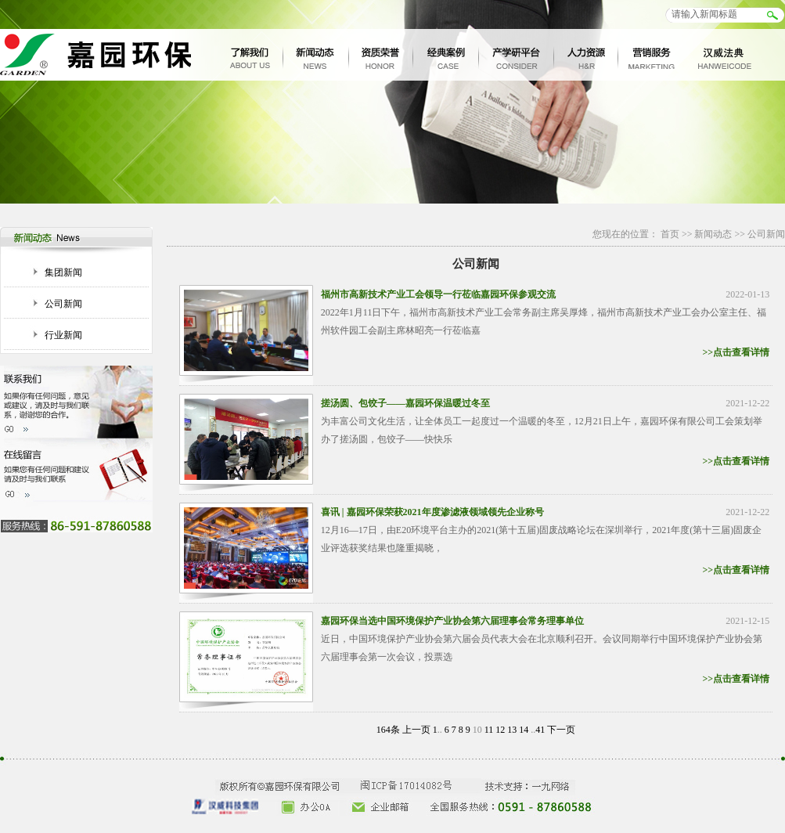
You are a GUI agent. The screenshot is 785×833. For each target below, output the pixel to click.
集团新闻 (63, 272)
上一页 (416, 729)
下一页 (561, 729)
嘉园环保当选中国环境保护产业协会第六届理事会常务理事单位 (452, 620)
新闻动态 (713, 234)
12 (500, 729)
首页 (670, 234)
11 (489, 729)
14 (523, 729)
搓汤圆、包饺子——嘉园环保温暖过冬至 (405, 403)
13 (512, 729)
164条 (388, 729)
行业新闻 (63, 335)
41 (540, 729)
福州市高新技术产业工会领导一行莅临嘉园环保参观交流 (438, 294)
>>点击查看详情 (736, 352)
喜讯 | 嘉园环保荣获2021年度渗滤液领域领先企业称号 (432, 512)
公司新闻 (63, 303)
